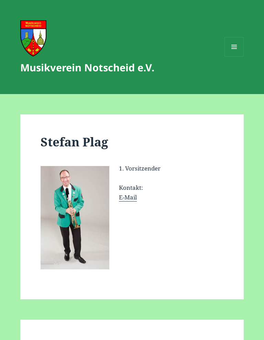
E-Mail (128, 197)
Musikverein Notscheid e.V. (87, 67)
